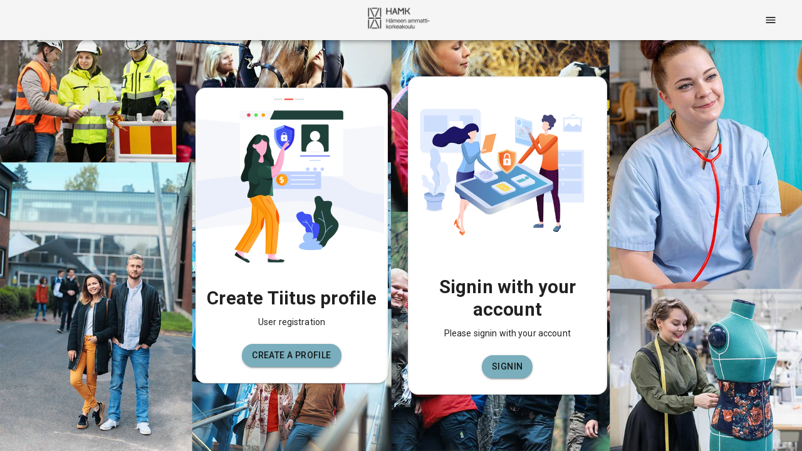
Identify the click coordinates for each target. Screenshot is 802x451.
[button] (291, 355)
